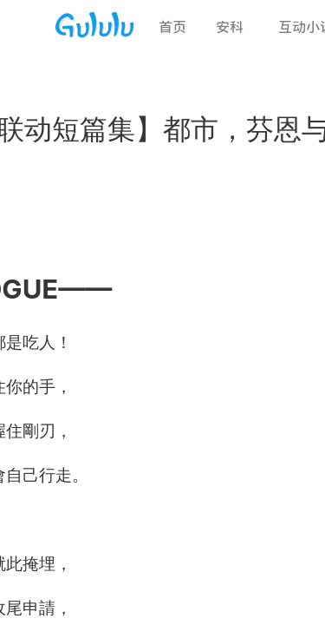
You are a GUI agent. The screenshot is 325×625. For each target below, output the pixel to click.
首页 (172, 27)
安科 (230, 27)
